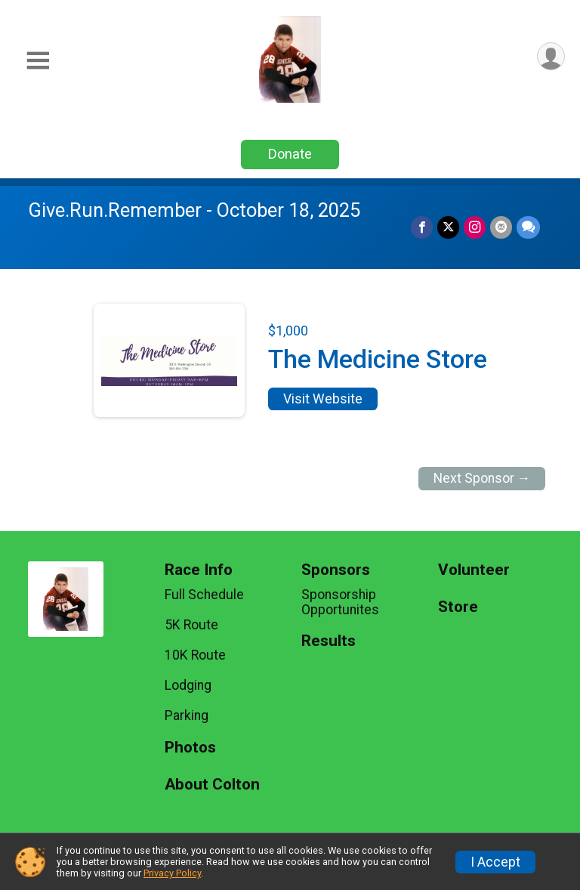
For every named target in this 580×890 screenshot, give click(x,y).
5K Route (191, 624)
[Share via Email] (501, 227)
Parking (186, 715)
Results (328, 641)
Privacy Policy (172, 873)
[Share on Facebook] (422, 227)
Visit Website (322, 398)
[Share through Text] (528, 227)
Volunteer (474, 570)
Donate (290, 154)
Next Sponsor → (482, 478)
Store (458, 607)
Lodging (188, 685)
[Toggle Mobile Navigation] (38, 60)
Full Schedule (204, 594)
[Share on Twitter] (448, 227)
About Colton (212, 784)
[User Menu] (551, 56)
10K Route (195, 655)
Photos (190, 747)
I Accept (495, 862)
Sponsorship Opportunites (340, 602)
